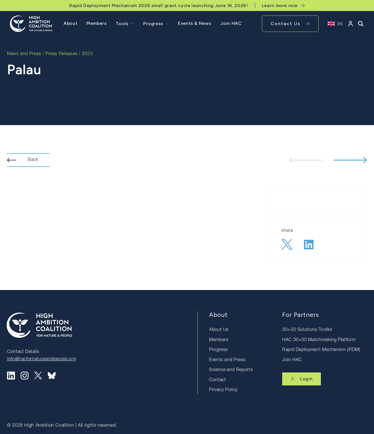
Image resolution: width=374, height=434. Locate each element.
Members (96, 23)
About (70, 23)
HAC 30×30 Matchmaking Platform (318, 340)
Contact (217, 380)
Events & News (194, 23)
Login (301, 378)
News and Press (24, 54)
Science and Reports (231, 370)
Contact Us (290, 23)
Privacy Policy (223, 390)
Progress (153, 23)
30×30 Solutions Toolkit (307, 330)
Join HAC (231, 23)
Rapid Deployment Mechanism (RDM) (321, 350)
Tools (122, 23)
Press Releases (61, 54)
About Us (219, 330)
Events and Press (227, 360)
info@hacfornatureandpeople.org (41, 359)
